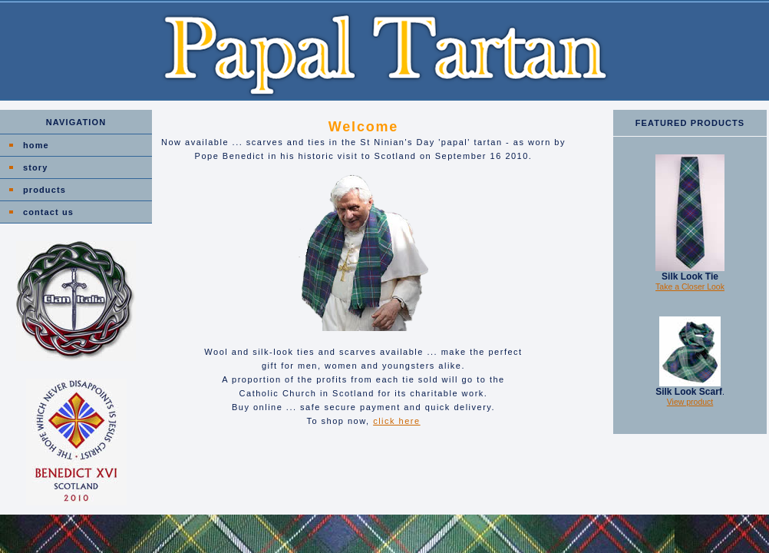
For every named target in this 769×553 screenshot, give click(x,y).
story (35, 167)
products (44, 189)
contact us (48, 212)
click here (396, 421)
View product (690, 401)
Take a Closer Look (689, 286)
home (36, 145)
